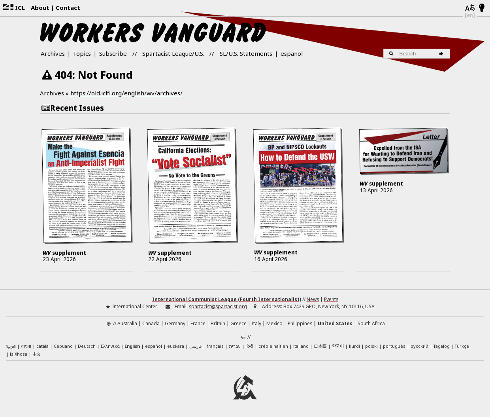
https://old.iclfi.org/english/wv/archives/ (126, 93)
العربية (11, 347)
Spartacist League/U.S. (173, 53)
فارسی (195, 346)
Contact (68, 7)
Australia (127, 323)
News (313, 299)
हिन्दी (249, 346)
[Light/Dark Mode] (482, 8)
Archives (53, 53)
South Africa (371, 323)
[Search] (442, 53)
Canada (151, 323)
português (394, 346)
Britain (218, 323)
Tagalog (441, 346)
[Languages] (470, 8)
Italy (256, 323)
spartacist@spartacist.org (218, 306)
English (132, 346)
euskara (175, 346)
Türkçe (462, 346)
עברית (235, 346)
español (292, 53)
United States (335, 323)
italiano (301, 346)
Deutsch (87, 346)
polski (371, 346)
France (197, 323)
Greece (238, 323)
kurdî (354, 346)
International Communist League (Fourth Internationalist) (226, 299)
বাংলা (26, 346)
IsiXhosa (18, 354)
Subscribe (113, 53)
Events (331, 299)
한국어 (338, 346)
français (215, 346)
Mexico (274, 323)
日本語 (320, 346)
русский (419, 346)
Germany (175, 323)
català (42, 346)
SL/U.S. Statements (246, 53)
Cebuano (63, 346)
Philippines (300, 323)
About (40, 7)
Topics (82, 53)
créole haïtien (273, 346)
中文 (36, 354)
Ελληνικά (110, 346)
